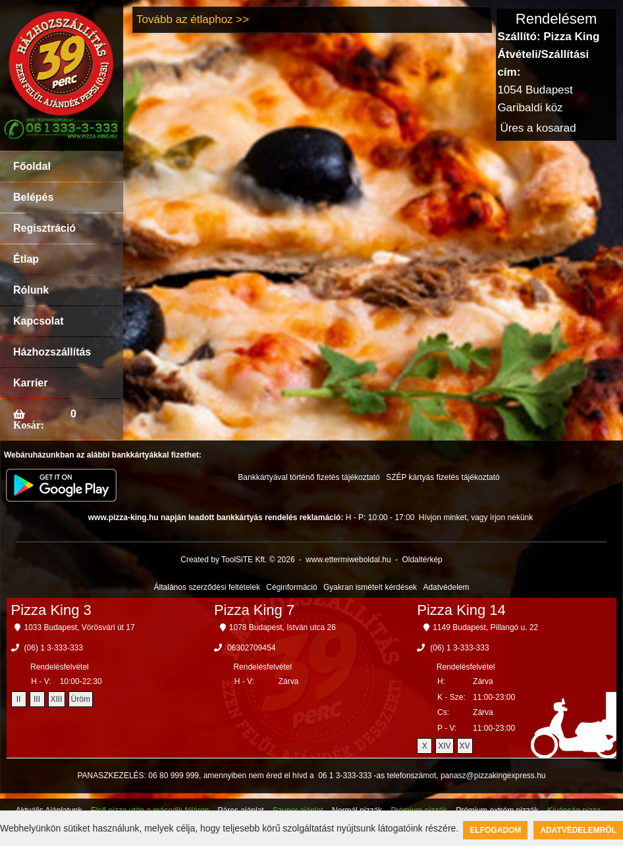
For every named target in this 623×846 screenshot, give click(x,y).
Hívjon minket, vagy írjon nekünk (476, 517)
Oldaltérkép (422, 559)
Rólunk (31, 290)
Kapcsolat (38, 321)
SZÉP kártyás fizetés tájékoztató (443, 477)
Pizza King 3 (51, 610)
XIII (57, 699)
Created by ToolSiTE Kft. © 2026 (237, 559)
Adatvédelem (446, 587)
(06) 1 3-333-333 (53, 647)
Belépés (33, 197)
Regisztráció (44, 228)
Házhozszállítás (52, 351)
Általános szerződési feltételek (207, 587)
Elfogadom (495, 830)
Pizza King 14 (461, 610)
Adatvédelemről (578, 830)
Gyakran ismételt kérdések (370, 587)
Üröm (80, 699)
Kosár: (28, 424)
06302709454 (251, 647)
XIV (444, 746)
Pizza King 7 (254, 610)
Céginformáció (291, 587)
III (37, 699)
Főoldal (32, 166)
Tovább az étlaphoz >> (192, 19)
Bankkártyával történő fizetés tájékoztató (308, 477)
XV (465, 746)
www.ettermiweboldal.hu (348, 559)
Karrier (30, 382)
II (18, 699)
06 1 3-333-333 (344, 775)
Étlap (26, 259)
